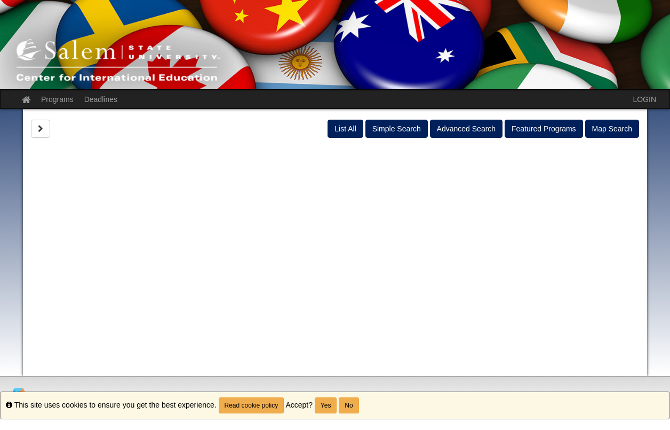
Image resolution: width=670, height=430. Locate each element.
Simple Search (396, 128)
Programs (57, 99)
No (349, 405)
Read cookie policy (251, 405)
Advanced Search (466, 128)
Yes (326, 405)
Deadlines (100, 99)
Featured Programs (544, 128)
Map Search (612, 128)
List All (345, 128)
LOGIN (644, 99)
